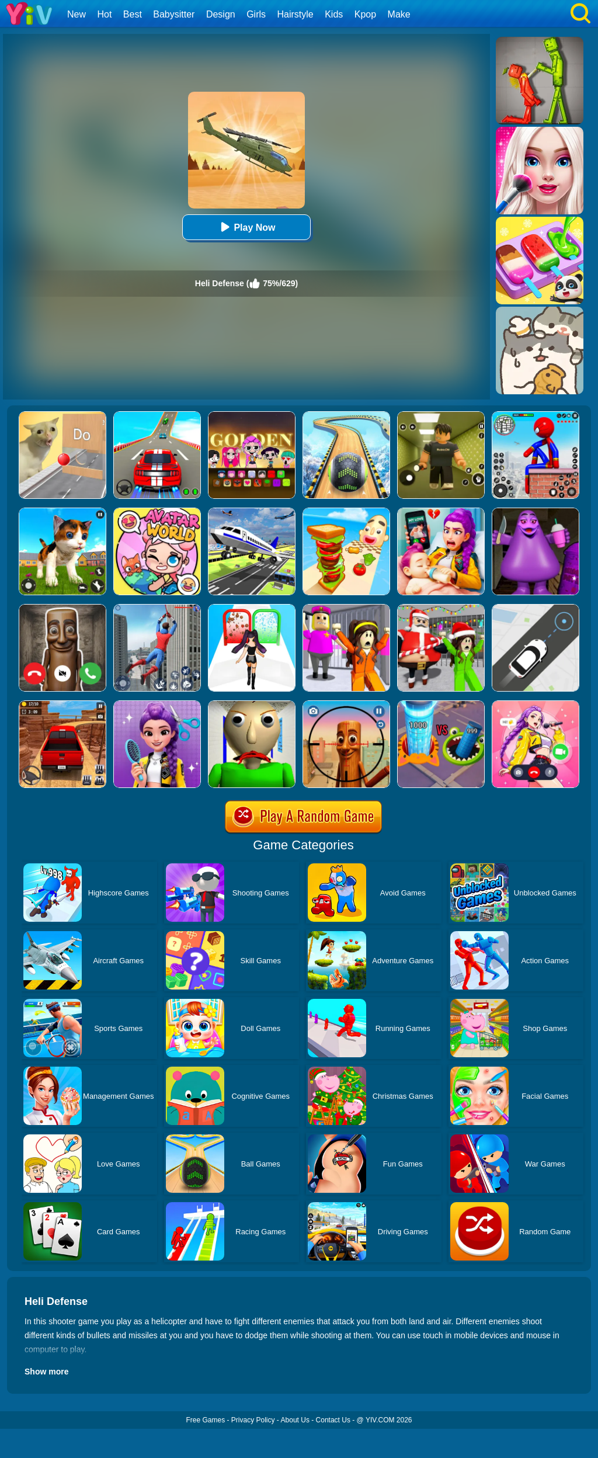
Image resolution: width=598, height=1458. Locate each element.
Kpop (365, 14)
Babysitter (173, 14)
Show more (46, 1371)
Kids (334, 14)
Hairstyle (295, 14)
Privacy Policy (253, 1420)
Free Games (205, 1420)
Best (132, 14)
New (76, 14)
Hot (104, 14)
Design (220, 14)
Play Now (246, 227)
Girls (256, 14)
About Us (295, 1420)
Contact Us (333, 1420)
